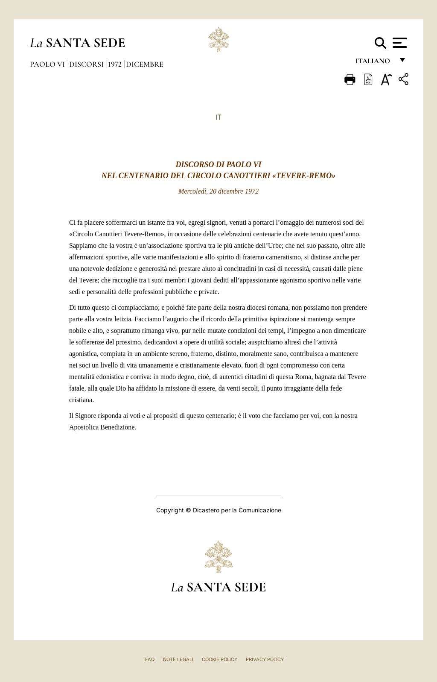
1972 (115, 64)
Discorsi (87, 64)
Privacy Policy (265, 659)
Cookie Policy (219, 659)
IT (218, 117)
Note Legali (178, 659)
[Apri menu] (398, 42)
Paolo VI (48, 64)
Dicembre (144, 64)
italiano (374, 63)
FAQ (149, 659)
